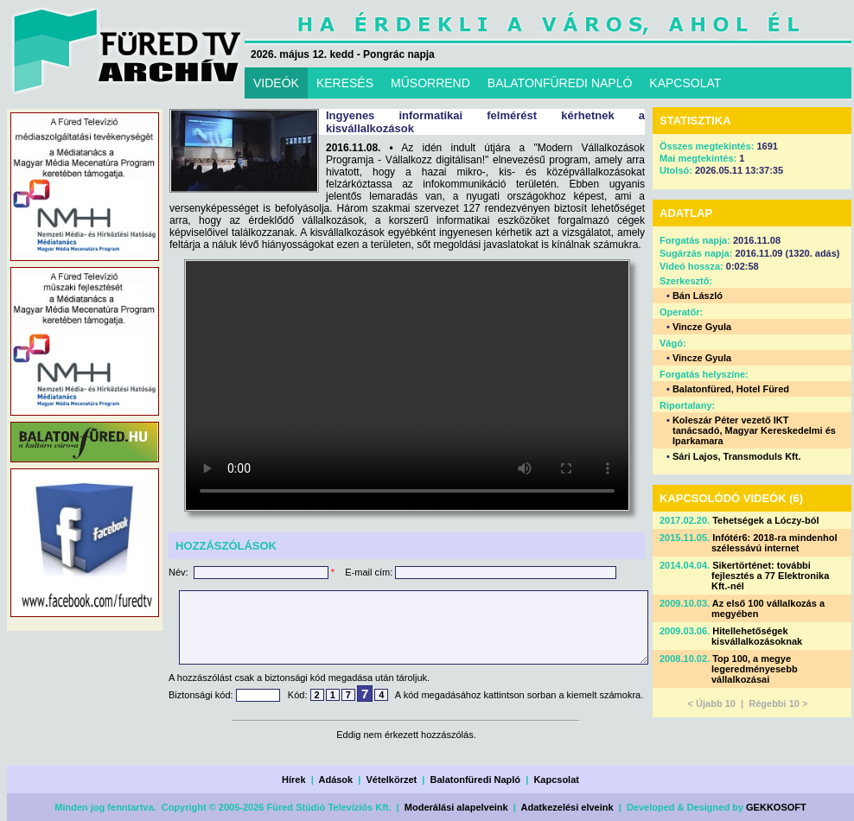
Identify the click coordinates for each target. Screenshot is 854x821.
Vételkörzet (391, 779)
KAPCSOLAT (685, 83)
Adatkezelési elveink (567, 807)
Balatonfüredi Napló (475, 779)
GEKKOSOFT (776, 807)
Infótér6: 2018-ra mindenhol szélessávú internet (774, 542)
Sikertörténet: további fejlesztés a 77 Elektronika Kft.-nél (770, 575)
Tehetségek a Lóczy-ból (765, 520)
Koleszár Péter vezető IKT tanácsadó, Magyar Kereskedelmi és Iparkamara (754, 430)
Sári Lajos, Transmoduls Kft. (736, 456)
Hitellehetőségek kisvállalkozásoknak (756, 636)
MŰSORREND (430, 83)
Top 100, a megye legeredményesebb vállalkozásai (754, 668)
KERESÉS (344, 83)
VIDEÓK (276, 83)
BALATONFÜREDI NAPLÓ (560, 83)
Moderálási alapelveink (456, 807)
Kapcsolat (556, 779)
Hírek (294, 779)
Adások (335, 779)
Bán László (697, 295)
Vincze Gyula (701, 326)
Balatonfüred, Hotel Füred (730, 389)
